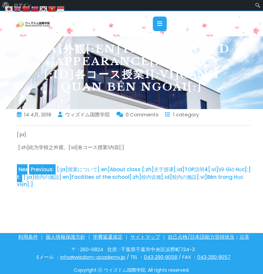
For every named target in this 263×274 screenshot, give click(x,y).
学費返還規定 (108, 236)
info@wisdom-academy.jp (92, 257)
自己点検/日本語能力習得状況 (201, 236)
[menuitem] (258, 5)
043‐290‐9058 (160, 257)
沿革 (244, 236)
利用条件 (28, 236)
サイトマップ (145, 236)
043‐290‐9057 (214, 257)
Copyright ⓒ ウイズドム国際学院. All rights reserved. (132, 270)
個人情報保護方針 (65, 236)
